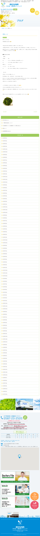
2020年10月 (5, 308)
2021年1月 (5, 300)
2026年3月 (5, 143)
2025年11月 (5, 149)
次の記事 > (35, 111)
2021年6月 (5, 286)
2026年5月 (5, 138)
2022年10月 (5, 242)
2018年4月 (5, 391)
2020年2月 (5, 330)
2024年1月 (5, 204)
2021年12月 (5, 270)
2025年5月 (5, 165)
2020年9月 (5, 311)
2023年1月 (5, 237)
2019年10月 (5, 341)
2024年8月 (5, 187)
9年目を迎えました (6, 120)
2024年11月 (5, 179)
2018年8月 (5, 380)
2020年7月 (5, 317)
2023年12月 (5, 206)
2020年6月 (5, 319)
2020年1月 (5, 333)
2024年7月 (5, 190)
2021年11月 (5, 273)
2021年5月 (5, 289)
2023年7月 (5, 220)
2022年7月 (5, 251)
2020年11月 (5, 306)
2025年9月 (5, 154)
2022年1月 (5, 267)
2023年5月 (5, 226)
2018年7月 (5, 383)
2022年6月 (5, 253)
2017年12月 (5, 394)
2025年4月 (5, 168)
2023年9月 (5, 215)
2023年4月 (5, 229)
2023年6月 (5, 223)
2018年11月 (5, 372)
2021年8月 (5, 281)
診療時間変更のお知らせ (7, 131)
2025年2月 (5, 171)
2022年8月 (5, 248)
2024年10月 (5, 182)
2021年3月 (5, 295)
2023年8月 (5, 218)
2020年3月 (5, 328)
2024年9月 (5, 184)
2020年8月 (5, 314)
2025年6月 (5, 162)
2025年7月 (5, 160)
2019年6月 (5, 352)
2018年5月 (5, 388)
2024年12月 (5, 176)
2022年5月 (5, 256)
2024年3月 (5, 198)
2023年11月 (5, 209)
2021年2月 (5, 297)
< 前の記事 (4, 111)
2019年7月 (5, 350)
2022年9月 (5, 245)
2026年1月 (5, 146)
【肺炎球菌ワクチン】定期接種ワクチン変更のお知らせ (12, 125)
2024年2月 (5, 201)
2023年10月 (5, 212)
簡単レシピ (4, 128)
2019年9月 (5, 344)
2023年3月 (5, 231)
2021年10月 (5, 275)
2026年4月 (5, 140)
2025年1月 (5, 173)
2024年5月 (5, 193)
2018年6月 (5, 386)
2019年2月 (5, 364)
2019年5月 (5, 355)
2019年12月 (5, 336)
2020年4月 (5, 325)
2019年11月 (5, 339)
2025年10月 (5, 151)
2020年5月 (5, 322)
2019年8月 (5, 347)
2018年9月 (5, 377)
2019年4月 (5, 358)
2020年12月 (5, 303)
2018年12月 (5, 369)
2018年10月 (5, 375)
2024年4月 (5, 195)
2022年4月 (5, 259)
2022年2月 (5, 264)
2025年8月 (5, 157)
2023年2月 (5, 234)
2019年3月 (5, 361)
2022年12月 (5, 240)
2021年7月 (5, 284)
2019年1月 (5, 366)
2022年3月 (5, 262)
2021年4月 (5, 292)
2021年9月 (5, 278)
